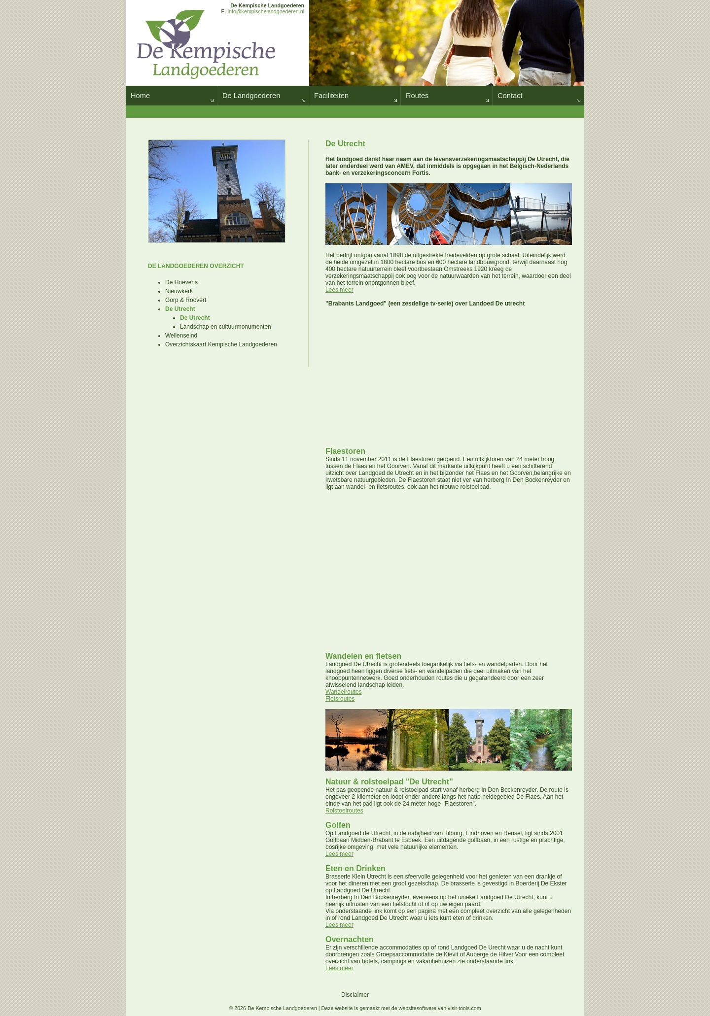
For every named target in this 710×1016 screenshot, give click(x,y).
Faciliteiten (331, 96)
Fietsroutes (340, 698)
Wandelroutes (343, 691)
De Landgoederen (251, 96)
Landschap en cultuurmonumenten (225, 326)
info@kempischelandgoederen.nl (266, 11)
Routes (417, 96)
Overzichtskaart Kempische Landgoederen (221, 344)
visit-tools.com (464, 1008)
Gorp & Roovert (185, 300)
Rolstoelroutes (344, 810)
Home (140, 96)
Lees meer (339, 289)
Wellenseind (181, 335)
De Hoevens (181, 282)
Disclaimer (355, 994)
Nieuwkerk (179, 291)
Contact (510, 96)
